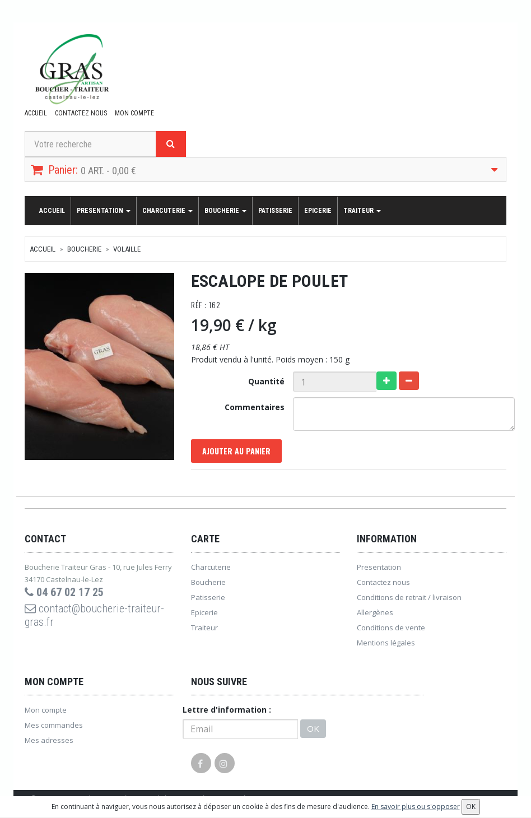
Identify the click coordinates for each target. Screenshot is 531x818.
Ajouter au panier (236, 451)
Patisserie (275, 211)
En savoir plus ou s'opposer (415, 806)
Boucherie (225, 211)
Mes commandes (54, 725)
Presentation (104, 211)
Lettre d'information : (227, 709)
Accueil (36, 113)
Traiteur (362, 211)
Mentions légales (386, 643)
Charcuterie (167, 211)
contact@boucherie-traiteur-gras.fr (94, 615)
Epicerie (318, 211)
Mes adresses (49, 740)
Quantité (266, 381)
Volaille (127, 249)
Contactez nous (81, 113)
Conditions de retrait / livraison (409, 597)
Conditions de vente (391, 627)
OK (313, 728)
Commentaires (255, 407)
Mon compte (134, 113)
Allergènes (375, 612)
